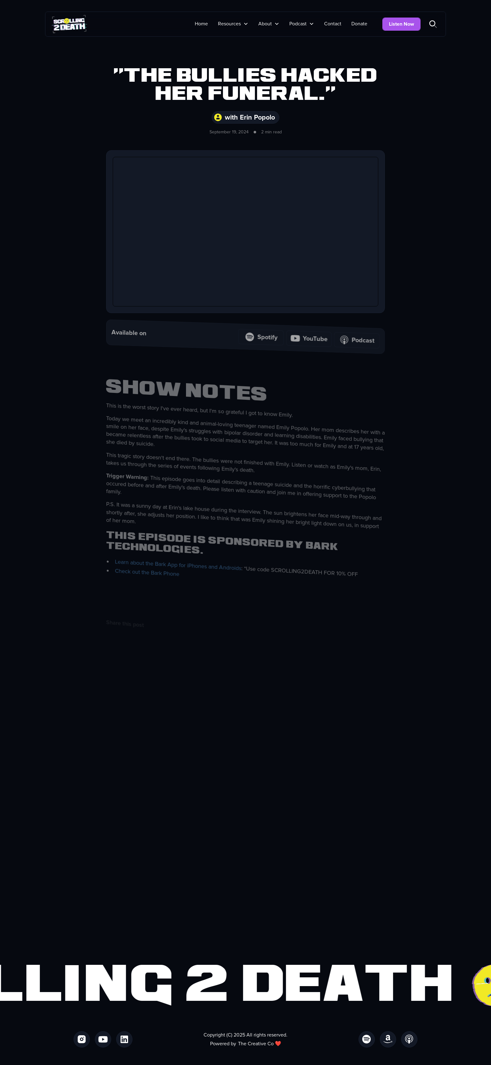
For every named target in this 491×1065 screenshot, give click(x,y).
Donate (359, 24)
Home (201, 24)
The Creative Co (256, 1044)
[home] (69, 24)
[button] (233, 24)
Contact (332, 24)
